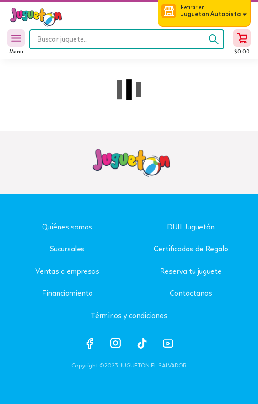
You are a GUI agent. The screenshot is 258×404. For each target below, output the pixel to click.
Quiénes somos (67, 227)
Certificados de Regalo (191, 249)
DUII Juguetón (191, 227)
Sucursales (67, 249)
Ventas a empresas (67, 271)
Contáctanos (191, 293)
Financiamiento (67, 293)
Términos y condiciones (129, 315)
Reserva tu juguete (191, 271)
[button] (204, 12)
